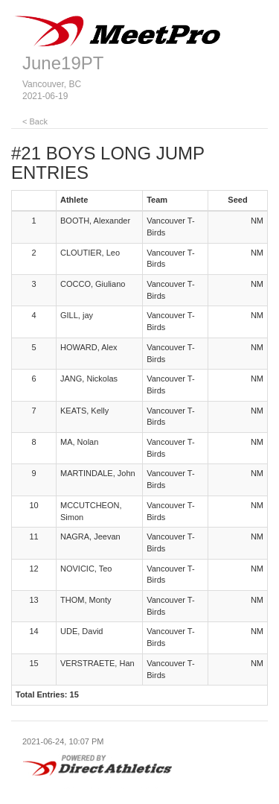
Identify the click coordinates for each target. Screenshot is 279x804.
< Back (35, 121)
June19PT (62, 63)
